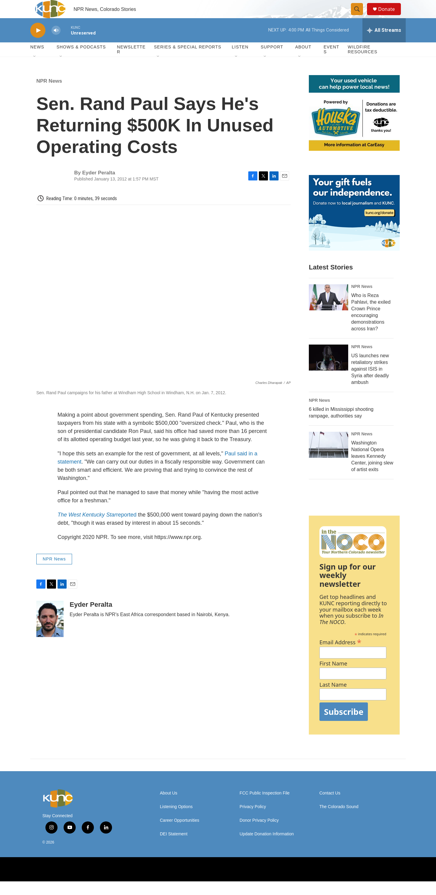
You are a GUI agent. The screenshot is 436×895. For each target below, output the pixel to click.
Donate (390, 16)
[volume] (56, 44)
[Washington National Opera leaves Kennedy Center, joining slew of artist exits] (328, 458)
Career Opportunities (179, 834)
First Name (333, 677)
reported (98, 528)
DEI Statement (173, 847)
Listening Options (176, 820)
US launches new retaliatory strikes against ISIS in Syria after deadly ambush (370, 382)
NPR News (49, 94)
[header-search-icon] (360, 16)
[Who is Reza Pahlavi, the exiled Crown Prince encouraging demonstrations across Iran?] (328, 311)
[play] (38, 44)
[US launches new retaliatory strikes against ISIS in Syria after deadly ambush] (328, 371)
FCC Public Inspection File (264, 806)
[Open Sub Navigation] (34, 70)
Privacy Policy (252, 820)
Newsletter (131, 63)
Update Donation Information (266, 847)
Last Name (333, 698)
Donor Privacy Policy (259, 834)
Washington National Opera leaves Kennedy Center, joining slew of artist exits (372, 470)
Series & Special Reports (187, 60)
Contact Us (329, 806)
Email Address (340, 655)
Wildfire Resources (363, 63)
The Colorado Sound (338, 820)
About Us (168, 806)
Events (331, 63)
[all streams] (384, 44)
